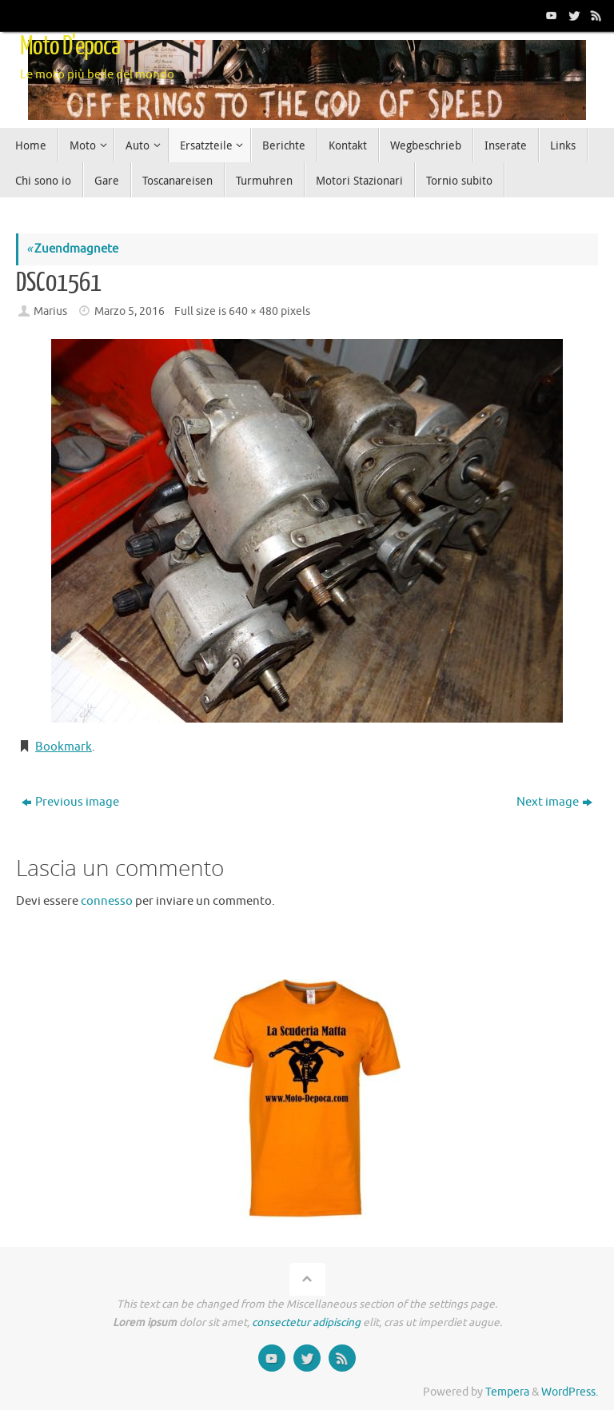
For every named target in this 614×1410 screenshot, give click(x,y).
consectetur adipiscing (306, 1322)
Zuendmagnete (72, 249)
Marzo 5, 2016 (129, 311)
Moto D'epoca (70, 46)
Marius (50, 311)
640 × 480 (253, 311)
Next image (554, 802)
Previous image (70, 802)
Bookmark (63, 747)
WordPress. (569, 1392)
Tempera (507, 1392)
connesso (107, 901)
